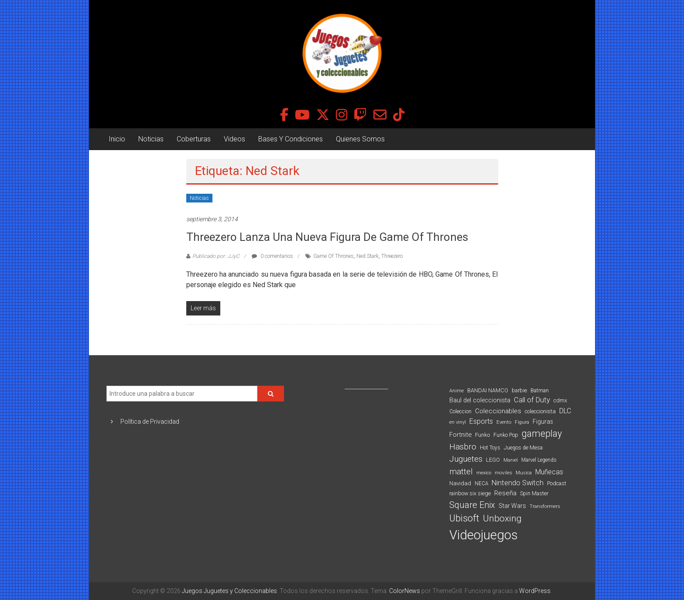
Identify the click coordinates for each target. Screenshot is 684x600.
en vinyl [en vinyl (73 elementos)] (457, 422)
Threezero (392, 256)
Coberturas (194, 139)
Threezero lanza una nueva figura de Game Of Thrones (327, 236)
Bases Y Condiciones (290, 139)
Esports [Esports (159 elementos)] (481, 421)
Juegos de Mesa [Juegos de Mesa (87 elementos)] (523, 448)
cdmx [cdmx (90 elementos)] (560, 400)
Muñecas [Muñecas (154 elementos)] (549, 472)
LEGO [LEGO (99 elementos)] (493, 459)
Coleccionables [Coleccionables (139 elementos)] (498, 411)
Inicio (117, 139)
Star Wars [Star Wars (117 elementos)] (512, 505)
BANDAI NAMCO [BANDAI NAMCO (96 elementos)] (487, 390)
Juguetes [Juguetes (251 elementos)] (465, 459)
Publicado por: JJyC (215, 256)
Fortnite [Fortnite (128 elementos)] (460, 435)
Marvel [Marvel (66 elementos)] (510, 460)
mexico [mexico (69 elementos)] (483, 473)
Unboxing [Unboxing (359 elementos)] (502, 518)
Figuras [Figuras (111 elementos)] (543, 421)
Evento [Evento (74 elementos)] (503, 422)
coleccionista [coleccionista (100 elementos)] (540, 411)
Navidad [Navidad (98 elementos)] (460, 483)
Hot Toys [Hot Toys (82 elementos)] (490, 448)
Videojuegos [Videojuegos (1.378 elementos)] (483, 535)
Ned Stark (367, 256)
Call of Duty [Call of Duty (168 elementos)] (532, 400)
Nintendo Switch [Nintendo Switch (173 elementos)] (518, 483)
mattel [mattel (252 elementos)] (461, 472)
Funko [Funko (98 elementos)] (482, 435)
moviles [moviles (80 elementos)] (503, 473)
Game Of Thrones (333, 256)
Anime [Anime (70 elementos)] (456, 391)
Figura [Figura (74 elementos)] (522, 422)
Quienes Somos (360, 139)
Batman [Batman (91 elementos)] (539, 390)
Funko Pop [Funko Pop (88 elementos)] (505, 435)
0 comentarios (272, 256)
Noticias (151, 139)
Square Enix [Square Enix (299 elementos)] (472, 505)
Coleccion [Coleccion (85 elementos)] (460, 411)
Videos (234, 139)
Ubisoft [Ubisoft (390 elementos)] (464, 518)
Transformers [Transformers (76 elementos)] (545, 506)
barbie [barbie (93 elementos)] (519, 390)
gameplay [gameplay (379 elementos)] (542, 433)
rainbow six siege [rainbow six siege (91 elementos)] (470, 493)
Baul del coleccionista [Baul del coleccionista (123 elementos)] (479, 400)
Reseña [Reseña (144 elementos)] (505, 493)
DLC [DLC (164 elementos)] (565, 411)
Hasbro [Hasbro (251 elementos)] (462, 447)
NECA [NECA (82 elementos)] (481, 483)
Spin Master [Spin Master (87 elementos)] (534, 493)
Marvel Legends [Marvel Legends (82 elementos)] (539, 460)
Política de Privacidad (149, 421)
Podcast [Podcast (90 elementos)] (556, 483)
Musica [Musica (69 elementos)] (524, 473)
